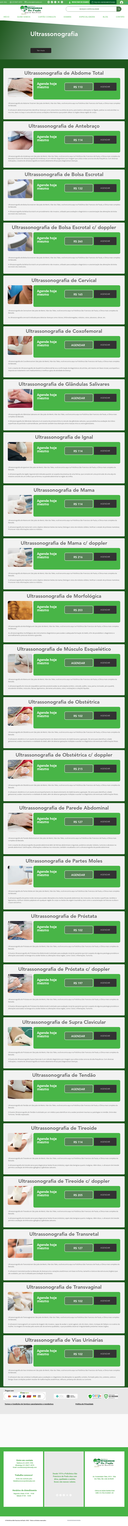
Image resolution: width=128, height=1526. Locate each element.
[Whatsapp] (55, 2)
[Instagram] (62, 2)
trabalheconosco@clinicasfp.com (24, 1481)
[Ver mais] (40, 50)
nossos (65, 1482)
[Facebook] (59, 2)
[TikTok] (52, 2)
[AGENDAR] (105, 87)
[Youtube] (49, 2)
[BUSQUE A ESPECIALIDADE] (89, 9)
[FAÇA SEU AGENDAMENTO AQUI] (103, 2)
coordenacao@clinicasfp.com (27, 1467)
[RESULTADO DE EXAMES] (78, 2)
